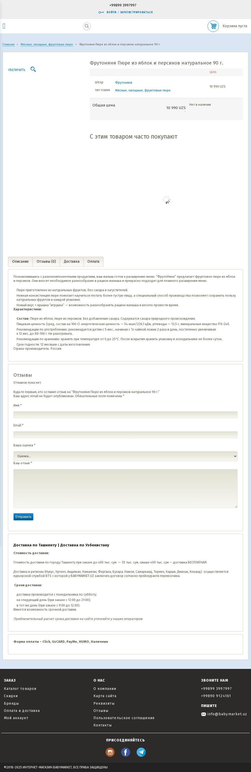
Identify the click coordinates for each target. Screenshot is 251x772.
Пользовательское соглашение (124, 718)
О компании (104, 689)
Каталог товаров (20, 689)
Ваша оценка (24, 445)
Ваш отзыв (22, 463)
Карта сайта (104, 696)
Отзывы (100, 711)
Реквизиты (104, 703)
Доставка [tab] (71, 261)
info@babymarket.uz (224, 714)
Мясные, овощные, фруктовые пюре (143, 90)
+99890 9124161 (216, 696)
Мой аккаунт (16, 718)
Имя (17, 405)
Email (18, 425)
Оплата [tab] (93, 261)
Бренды (11, 703)
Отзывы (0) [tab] (46, 261)
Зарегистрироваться (136, 12)
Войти (107, 12)
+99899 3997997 (122, 5)
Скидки (11, 696)
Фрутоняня (123, 82)
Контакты (102, 725)
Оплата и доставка (22, 711)
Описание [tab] (20, 261)
